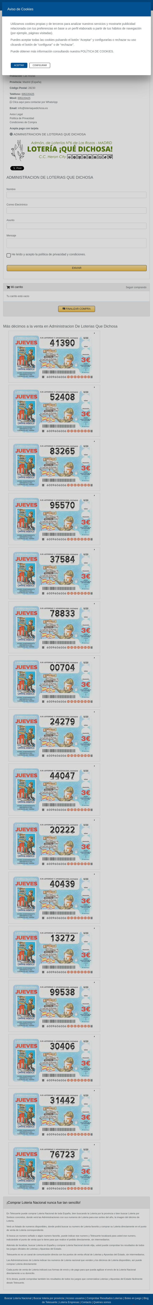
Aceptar (19, 65)
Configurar (40, 65)
